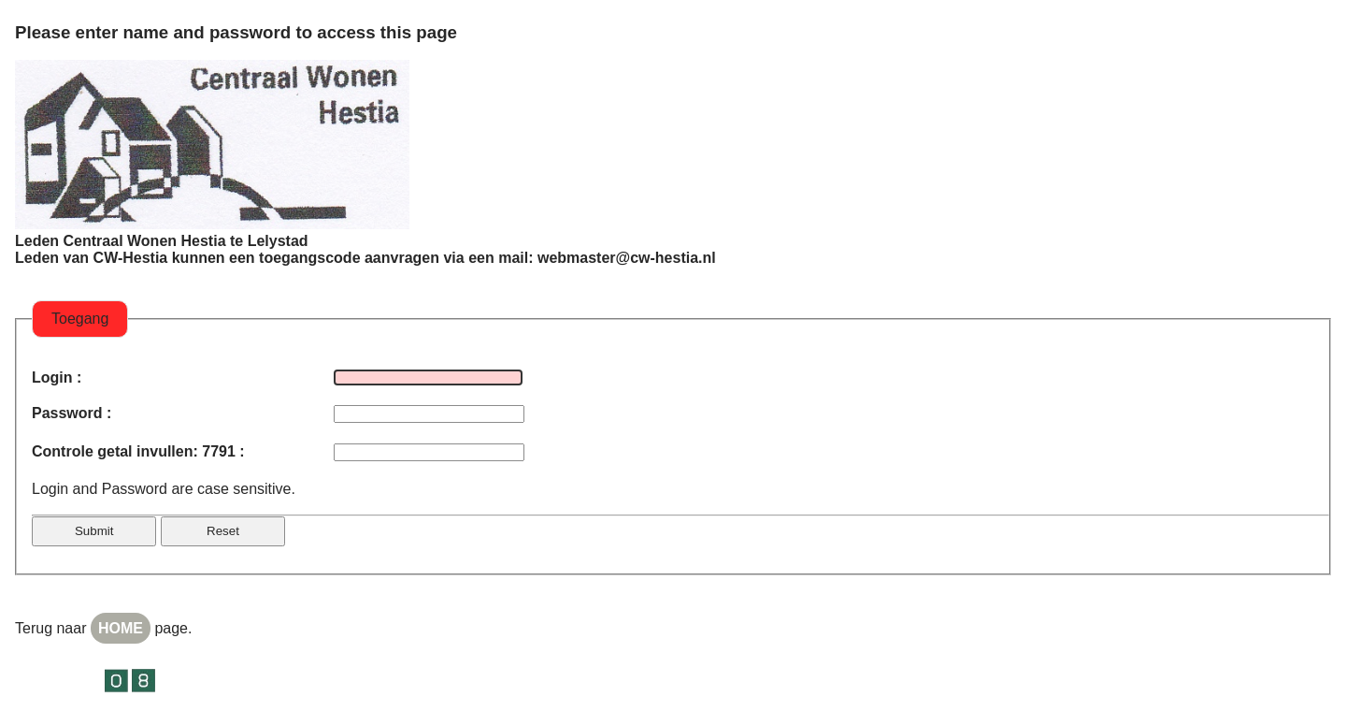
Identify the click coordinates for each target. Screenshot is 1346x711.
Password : (71, 413)
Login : (56, 377)
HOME (120, 628)
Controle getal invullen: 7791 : (138, 451)
